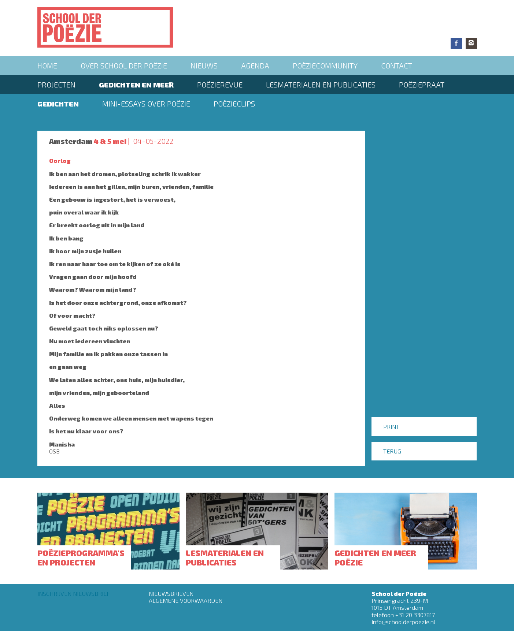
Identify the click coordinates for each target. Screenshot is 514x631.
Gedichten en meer (136, 84)
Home (47, 65)
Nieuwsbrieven (171, 593)
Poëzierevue (220, 84)
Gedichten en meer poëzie (375, 557)
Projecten (56, 84)
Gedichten (58, 103)
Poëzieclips (234, 103)
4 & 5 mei (110, 141)
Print (391, 426)
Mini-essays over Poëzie (146, 103)
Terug (392, 451)
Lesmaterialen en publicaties (321, 84)
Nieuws (204, 65)
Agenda (255, 65)
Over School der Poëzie (124, 65)
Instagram (471, 43)
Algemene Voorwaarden (185, 600)
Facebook (456, 43)
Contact (396, 65)
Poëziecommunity (325, 65)
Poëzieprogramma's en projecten (81, 557)
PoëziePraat (421, 84)
